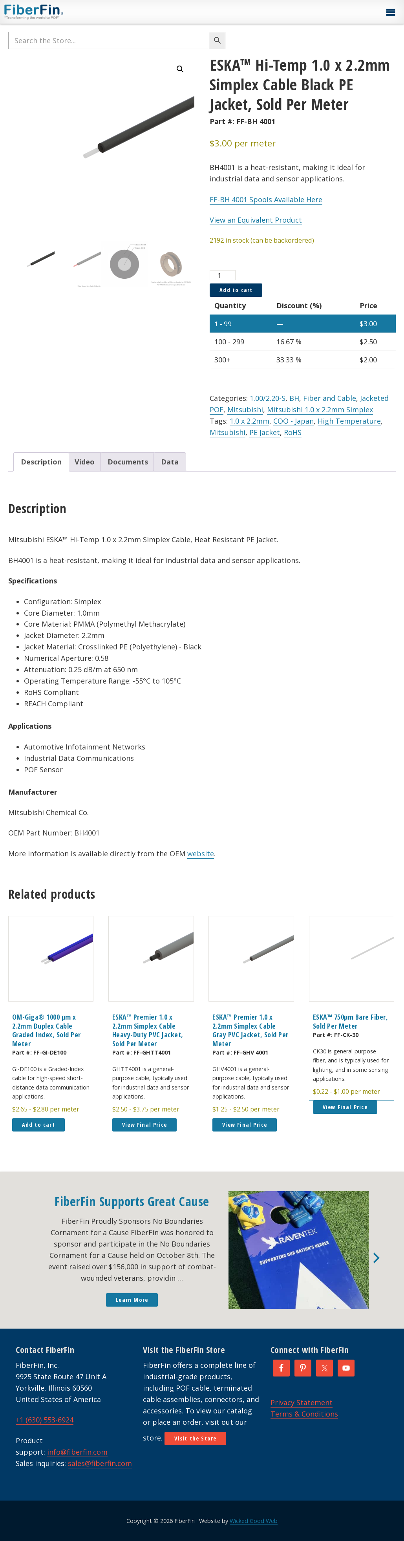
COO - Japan (293, 421)
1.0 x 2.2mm (249, 421)
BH (294, 398)
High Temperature (349, 421)
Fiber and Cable (329, 398)
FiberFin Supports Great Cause (132, 1201)
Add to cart (235, 290)
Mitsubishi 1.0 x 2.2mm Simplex (320, 409)
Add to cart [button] (38, 1124)
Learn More (132, 1299)
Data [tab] (170, 461)
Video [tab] (85, 461)
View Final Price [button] (144, 1124)
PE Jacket (264, 432)
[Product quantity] (222, 275)
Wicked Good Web (254, 1521)
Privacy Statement (302, 1402)
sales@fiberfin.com (100, 1463)
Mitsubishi (245, 409)
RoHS (293, 432)
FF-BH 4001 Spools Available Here (266, 199)
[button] (390, 12)
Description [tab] (41, 461)
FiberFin (48, 12)
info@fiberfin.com (77, 1452)
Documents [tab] (128, 461)
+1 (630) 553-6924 (44, 1419)
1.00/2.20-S (267, 398)
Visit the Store (195, 1438)
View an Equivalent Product (256, 220)
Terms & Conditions (304, 1414)
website (200, 853)
